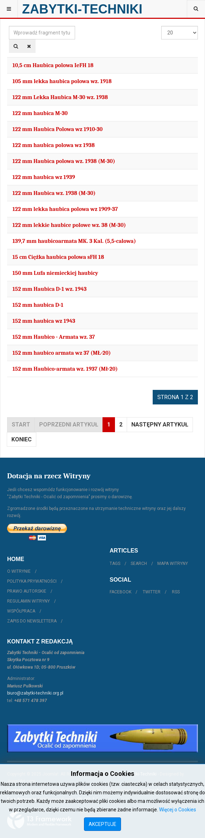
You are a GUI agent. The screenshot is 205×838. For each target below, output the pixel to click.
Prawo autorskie (26, 591)
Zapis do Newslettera (32, 621)
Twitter (152, 591)
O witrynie (19, 571)
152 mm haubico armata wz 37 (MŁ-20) (61, 353)
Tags (115, 563)
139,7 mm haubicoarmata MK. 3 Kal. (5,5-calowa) (74, 241)
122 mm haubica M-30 (40, 113)
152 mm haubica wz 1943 (43, 321)
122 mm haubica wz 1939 (43, 177)
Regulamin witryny (28, 601)
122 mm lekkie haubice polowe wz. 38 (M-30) (69, 225)
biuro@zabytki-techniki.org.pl (35, 693)
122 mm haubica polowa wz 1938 (53, 145)
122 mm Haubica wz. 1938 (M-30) (54, 193)
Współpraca (21, 611)
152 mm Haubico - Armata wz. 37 (53, 337)
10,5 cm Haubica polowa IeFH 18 (53, 65)
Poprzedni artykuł (68, 424)
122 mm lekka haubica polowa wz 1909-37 (65, 209)
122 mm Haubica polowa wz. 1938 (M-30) (63, 161)
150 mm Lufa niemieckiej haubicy (55, 273)
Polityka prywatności (32, 581)
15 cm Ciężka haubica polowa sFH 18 (58, 257)
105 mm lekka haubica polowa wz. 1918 (62, 81)
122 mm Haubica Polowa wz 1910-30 (57, 129)
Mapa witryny (172, 563)
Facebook (120, 591)
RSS (176, 591)
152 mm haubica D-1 (37, 305)
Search (139, 563)
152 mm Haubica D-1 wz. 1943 (49, 289)
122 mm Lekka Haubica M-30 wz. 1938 (60, 97)
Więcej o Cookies (177, 809)
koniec (21, 439)
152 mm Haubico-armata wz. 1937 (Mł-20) (65, 369)
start (21, 424)
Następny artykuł (159, 424)
